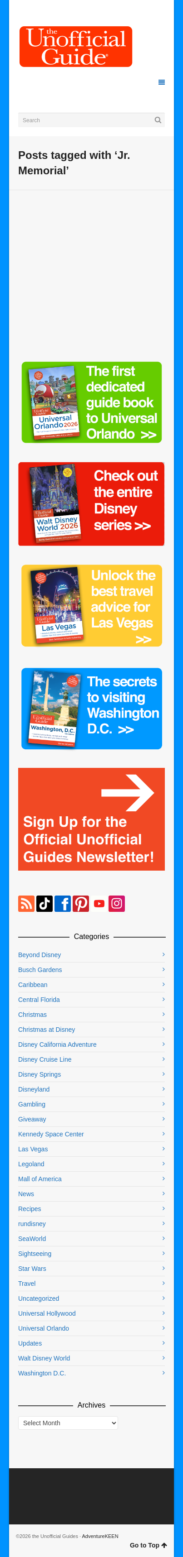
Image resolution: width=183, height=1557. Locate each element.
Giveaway (32, 1119)
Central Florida (39, 999)
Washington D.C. (42, 1373)
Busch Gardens (40, 969)
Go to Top (148, 1545)
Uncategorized (38, 1298)
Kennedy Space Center (51, 1134)
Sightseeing (34, 1253)
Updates (30, 1343)
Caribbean (33, 984)
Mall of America (40, 1179)
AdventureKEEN (100, 1536)
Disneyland (33, 1089)
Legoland (31, 1164)
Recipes (29, 1208)
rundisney (32, 1223)
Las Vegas (33, 1149)
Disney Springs (39, 1074)
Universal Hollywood (47, 1313)
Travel (26, 1283)
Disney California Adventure (57, 1044)
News (26, 1194)
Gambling (31, 1104)
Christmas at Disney (46, 1029)
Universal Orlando (43, 1328)
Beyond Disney (39, 954)
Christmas (32, 1014)
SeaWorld (32, 1238)
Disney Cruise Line (45, 1059)
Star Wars (32, 1268)
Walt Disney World (44, 1358)
